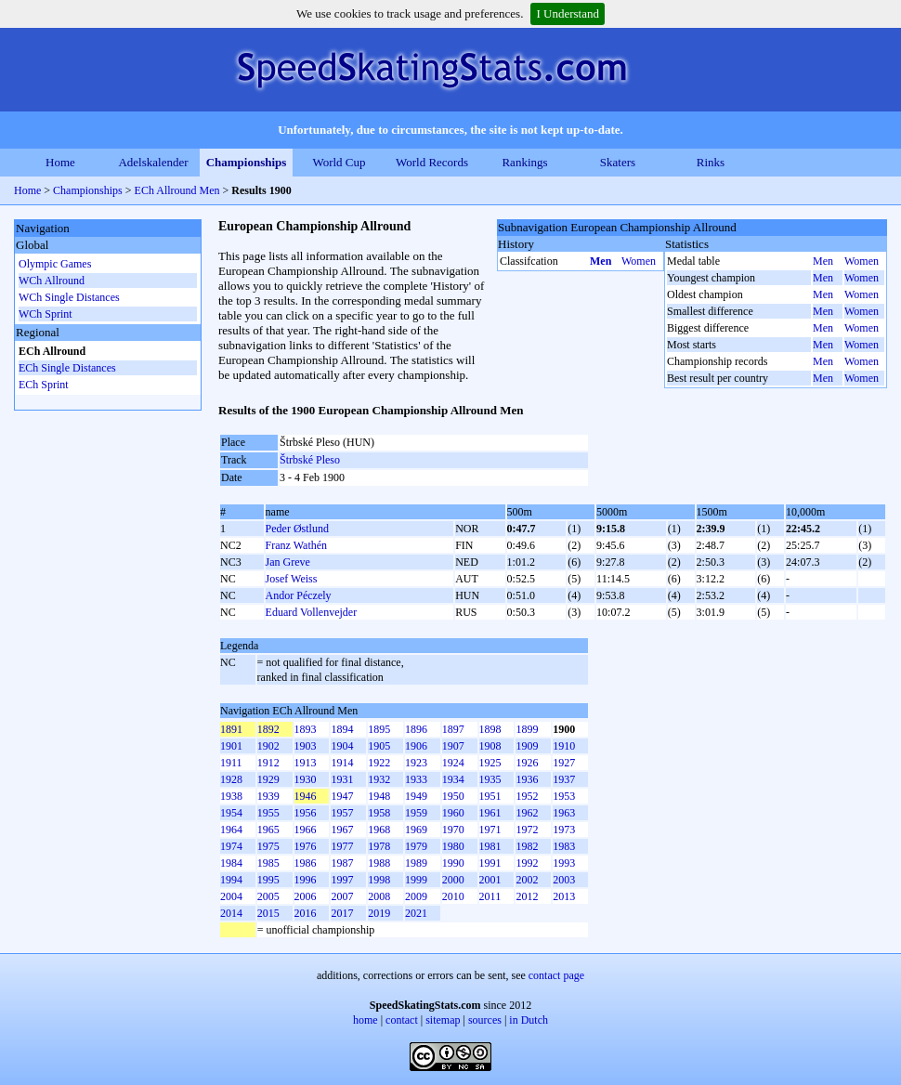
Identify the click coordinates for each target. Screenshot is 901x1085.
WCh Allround (52, 280)
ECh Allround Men (177, 190)
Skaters (617, 162)
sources (485, 1019)
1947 (342, 796)
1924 (453, 762)
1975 (268, 846)
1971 (490, 829)
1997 (342, 879)
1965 (268, 829)
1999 (416, 879)
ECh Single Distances (67, 367)
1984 (231, 862)
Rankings (524, 162)
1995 (268, 879)
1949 (416, 796)
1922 (379, 762)
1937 (564, 779)
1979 (416, 846)
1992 (527, 862)
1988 (379, 862)
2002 (527, 879)
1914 (342, 762)
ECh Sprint (44, 384)
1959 (416, 812)
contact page (556, 975)
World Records (432, 162)
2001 (490, 879)
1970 (453, 829)
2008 (379, 896)
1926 (527, 762)
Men (600, 261)
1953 (564, 796)
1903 (305, 745)
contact (401, 1019)
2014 (231, 913)
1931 (342, 779)
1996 (305, 879)
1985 (268, 862)
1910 (564, 745)
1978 (379, 846)
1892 (268, 729)
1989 (416, 862)
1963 (564, 812)
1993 (564, 862)
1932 (379, 779)
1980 (453, 846)
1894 (342, 729)
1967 (342, 829)
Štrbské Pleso (310, 459)
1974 (231, 846)
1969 (416, 829)
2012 (527, 896)
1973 (564, 829)
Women (638, 261)
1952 (527, 796)
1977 (342, 846)
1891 (231, 729)
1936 (527, 779)
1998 (379, 879)
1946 (305, 796)
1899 (527, 729)
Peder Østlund (297, 528)
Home (60, 162)
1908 (490, 745)
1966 (305, 829)
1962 (527, 812)
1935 (490, 779)
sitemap (442, 1019)
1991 (490, 862)
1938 (231, 796)
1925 (490, 762)
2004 (231, 896)
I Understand (567, 13)
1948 (379, 796)
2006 (305, 896)
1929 (268, 779)
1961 (490, 812)
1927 (564, 762)
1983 (564, 846)
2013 (564, 896)
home (365, 1019)
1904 (342, 745)
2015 (268, 913)
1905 (379, 745)
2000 (453, 879)
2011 (490, 896)
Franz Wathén (296, 545)
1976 (305, 846)
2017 (342, 913)
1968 (379, 829)
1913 (305, 762)
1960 (453, 812)
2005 (268, 896)
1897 (453, 729)
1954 (231, 812)
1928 (231, 779)
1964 (231, 829)
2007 (342, 896)
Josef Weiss (292, 578)
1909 (527, 745)
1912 (268, 762)
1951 (490, 796)
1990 (453, 862)
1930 (305, 779)
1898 (490, 729)
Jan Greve (288, 562)
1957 (342, 812)
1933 (416, 779)
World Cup (338, 162)
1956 (305, 812)
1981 (490, 846)
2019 (379, 913)
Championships (246, 162)
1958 (379, 812)
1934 (453, 779)
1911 (231, 762)
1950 (453, 796)
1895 (379, 729)
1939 (268, 796)
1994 (231, 879)
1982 (527, 846)
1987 (342, 862)
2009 (416, 896)
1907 (453, 745)
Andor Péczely (299, 595)
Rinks (711, 162)
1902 (268, 745)
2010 (453, 896)
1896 (416, 729)
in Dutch (528, 1019)
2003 (564, 879)
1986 (305, 862)
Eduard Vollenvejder (312, 612)
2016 (305, 913)
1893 (305, 729)
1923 (416, 762)
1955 (268, 812)
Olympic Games (55, 263)
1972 (527, 829)
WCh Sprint (45, 313)
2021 (416, 913)
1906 (416, 745)
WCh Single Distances (69, 297)
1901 (231, 745)
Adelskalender (153, 162)
